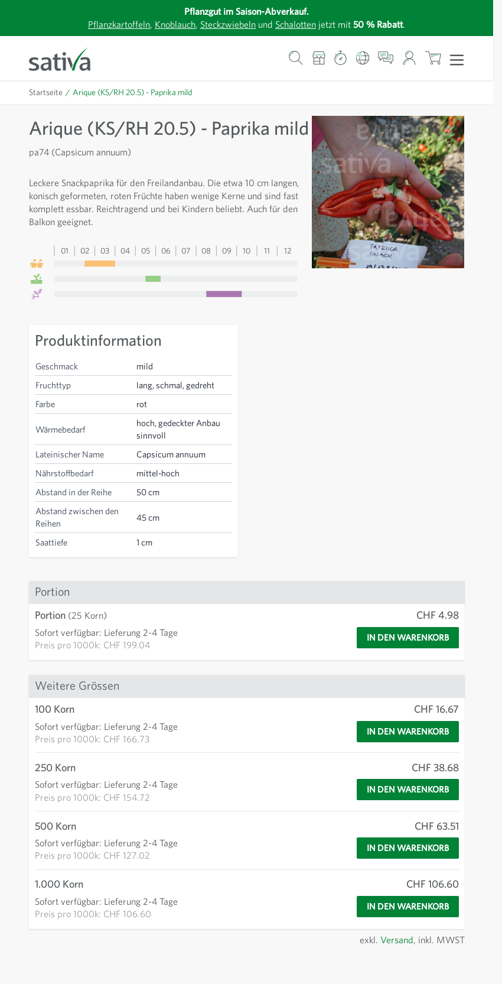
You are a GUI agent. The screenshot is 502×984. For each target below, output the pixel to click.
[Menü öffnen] (457, 59)
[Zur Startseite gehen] (67, 58)
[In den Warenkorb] (402, 661)
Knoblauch (168, 24)
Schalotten (300, 24)
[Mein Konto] (409, 58)
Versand (393, 963)
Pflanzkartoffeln (108, 24)
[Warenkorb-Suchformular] (296, 58)
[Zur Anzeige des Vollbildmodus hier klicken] (388, 192)
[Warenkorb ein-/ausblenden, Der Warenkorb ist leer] (433, 58)
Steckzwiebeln (227, 24)
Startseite (46, 92)
